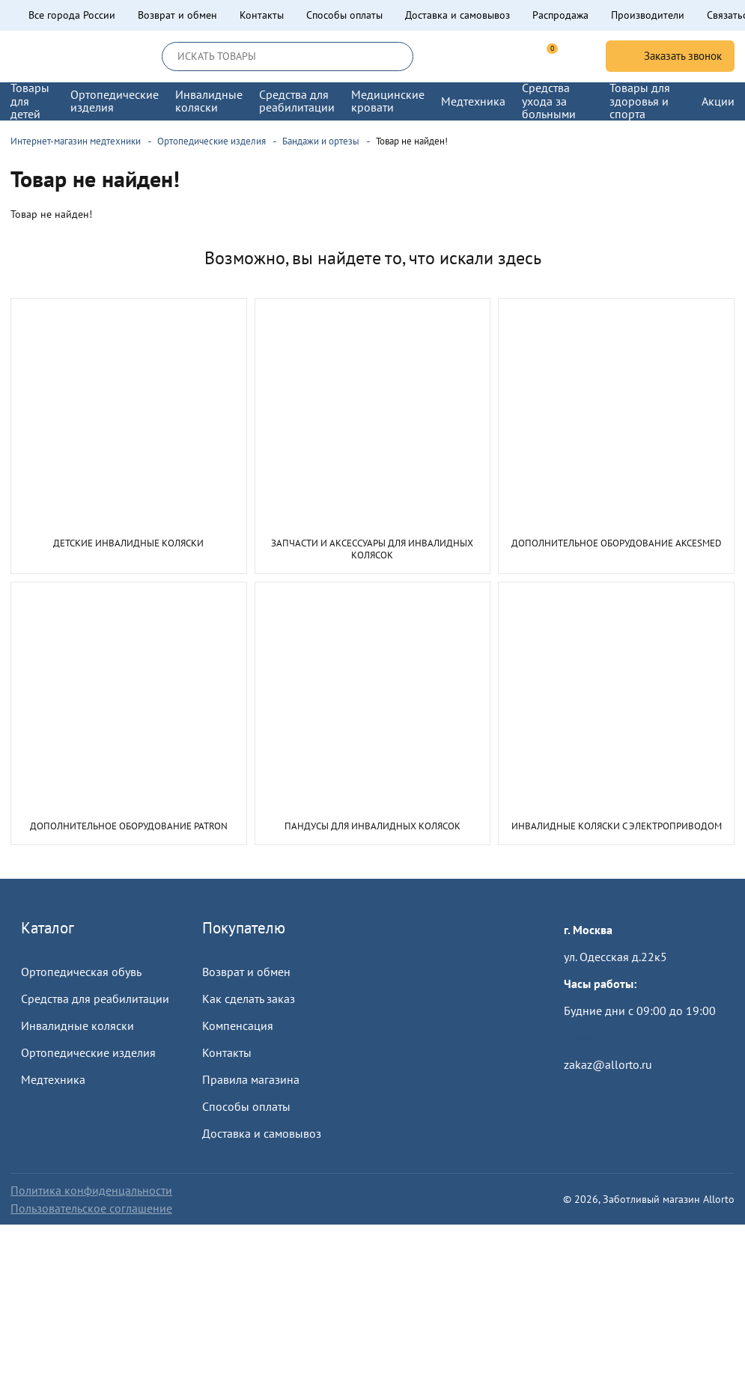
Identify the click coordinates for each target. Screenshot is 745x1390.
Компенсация (237, 1025)
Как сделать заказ (248, 998)
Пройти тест (595, 1037)
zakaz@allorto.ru (608, 1064)
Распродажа (560, 15)
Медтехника (53, 1079)
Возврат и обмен (177, 15)
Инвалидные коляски (77, 1025)
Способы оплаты (344, 15)
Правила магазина (250, 1079)
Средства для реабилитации (95, 998)
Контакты (262, 15)
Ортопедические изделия (88, 1052)
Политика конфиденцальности (91, 1190)
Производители (647, 15)
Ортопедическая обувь (81, 971)
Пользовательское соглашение (91, 1208)
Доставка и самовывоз (457, 15)
